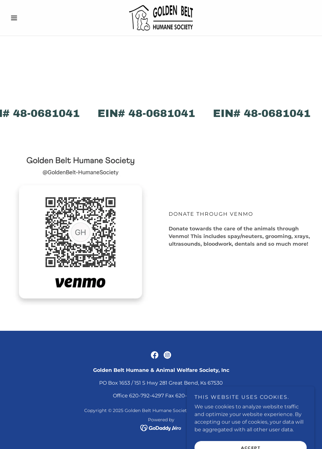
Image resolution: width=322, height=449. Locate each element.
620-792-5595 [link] (192, 396)
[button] (31, 17)
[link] (161, 18)
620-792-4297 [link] (146, 396)
